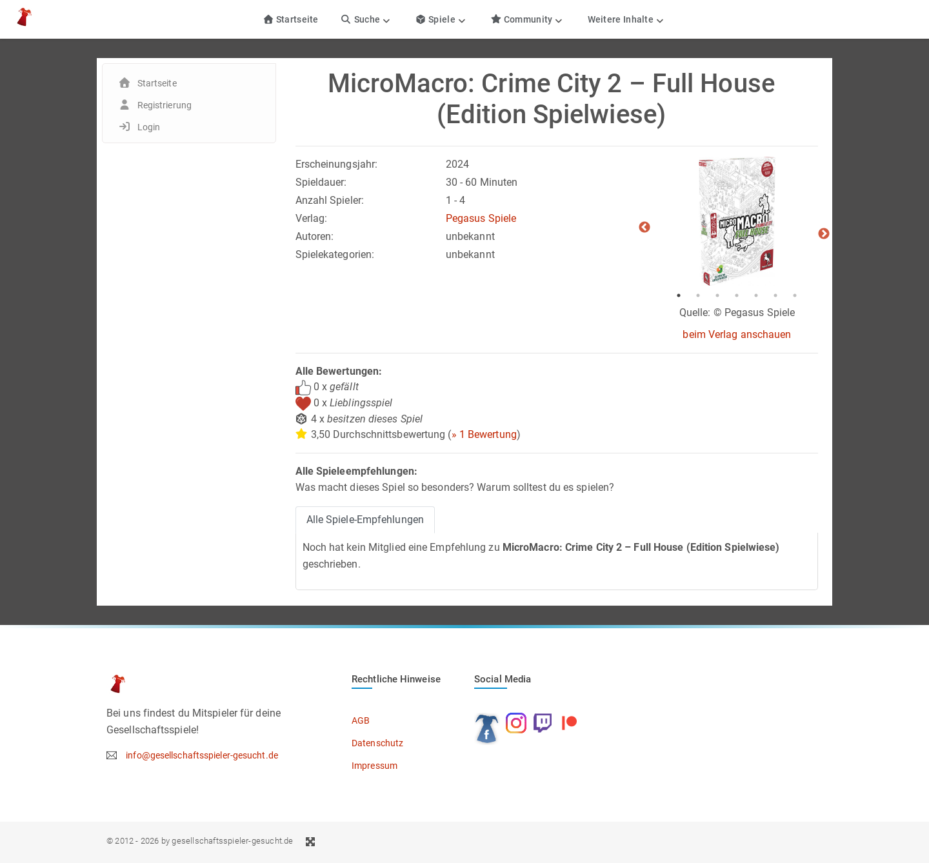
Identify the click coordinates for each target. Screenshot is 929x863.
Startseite (291, 19)
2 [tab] (698, 295)
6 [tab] (775, 295)
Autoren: (314, 236)
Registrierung (164, 105)
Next (823, 234)
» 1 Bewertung (484, 434)
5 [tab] (756, 295)
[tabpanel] (736, 221)
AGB (361, 720)
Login (149, 127)
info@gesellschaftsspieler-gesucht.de (202, 755)
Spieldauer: (321, 182)
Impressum (374, 765)
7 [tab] (794, 295)
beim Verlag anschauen (737, 334)
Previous (644, 227)
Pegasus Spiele (481, 218)
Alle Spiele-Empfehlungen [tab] (365, 519)
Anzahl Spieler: (330, 200)
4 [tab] (736, 295)
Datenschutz (377, 743)
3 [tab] (717, 295)
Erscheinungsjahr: (336, 164)
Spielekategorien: (335, 254)
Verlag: (311, 218)
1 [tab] (678, 295)
